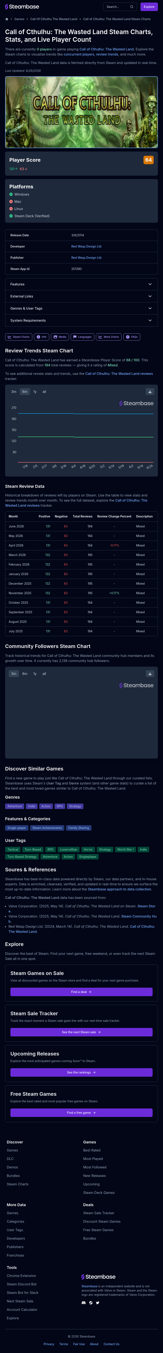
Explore (149, 6)
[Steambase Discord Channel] (84, 1302)
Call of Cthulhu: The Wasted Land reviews (119, 373)
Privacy (49, 1344)
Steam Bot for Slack (22, 1292)
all (44, 391)
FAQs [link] (132, 337)
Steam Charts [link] (19, 337)
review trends (107, 54)
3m (13, 391)
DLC (10, 1159)
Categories (15, 1221)
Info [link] (41, 337)
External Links (81, 296)
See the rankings (81, 1072)
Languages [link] (82, 337)
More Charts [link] (109, 337)
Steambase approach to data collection (119, 889)
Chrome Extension (21, 1276)
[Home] (6, 19)
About (94, 1344)
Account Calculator (22, 1309)
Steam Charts (17, 1184)
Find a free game (81, 1112)
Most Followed (95, 1167)
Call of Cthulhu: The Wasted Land (107, 49)
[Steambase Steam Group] (91, 1302)
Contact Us (111, 1344)
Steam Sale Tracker (98, 1213)
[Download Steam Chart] (150, 391)
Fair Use (79, 1344)
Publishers (15, 1247)
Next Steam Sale (20, 1301)
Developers (16, 1238)
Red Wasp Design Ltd (86, 246)
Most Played (93, 1159)
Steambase (89, 1286)
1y (35, 391)
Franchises (15, 1255)
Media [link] (60, 337)
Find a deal (81, 992)
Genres (12, 1213)
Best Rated (91, 1150)
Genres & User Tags (81, 308)
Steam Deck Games (99, 1192)
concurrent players (79, 54)
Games (19, 19)
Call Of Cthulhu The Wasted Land (53, 19)
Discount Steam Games (102, 1221)
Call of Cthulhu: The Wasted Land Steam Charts (117, 19)
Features (81, 284)
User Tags (15, 1230)
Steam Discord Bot (22, 1284)
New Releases (94, 1176)
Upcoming (91, 1184)
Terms (63, 1344)
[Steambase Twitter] (97, 1302)
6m (24, 391)
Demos (12, 1167)
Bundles (13, 1176)
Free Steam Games (98, 1230)
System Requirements (81, 320)
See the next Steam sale (81, 1032)
